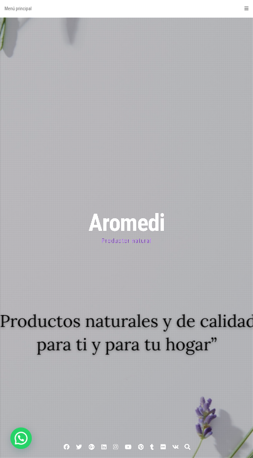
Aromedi (126, 223)
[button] (10, 442)
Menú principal (126, 8)
